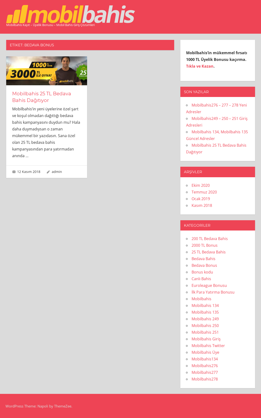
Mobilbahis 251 (205, 332)
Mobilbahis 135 (205, 312)
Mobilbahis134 (205, 359)
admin (57, 171)
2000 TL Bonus (205, 245)
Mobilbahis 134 (205, 305)
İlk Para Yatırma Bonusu (213, 292)
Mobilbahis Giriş (206, 339)
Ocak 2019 (201, 198)
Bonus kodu (202, 272)
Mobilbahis (201, 298)
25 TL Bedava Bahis (209, 252)
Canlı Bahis (201, 278)
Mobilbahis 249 (205, 319)
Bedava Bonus (204, 265)
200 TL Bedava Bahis (210, 238)
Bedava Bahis (203, 258)
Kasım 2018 (202, 205)
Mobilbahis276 (205, 365)
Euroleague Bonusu (209, 285)
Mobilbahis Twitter (208, 345)
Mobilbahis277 (205, 372)
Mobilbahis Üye (205, 352)
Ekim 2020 (201, 185)
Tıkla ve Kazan (200, 66)
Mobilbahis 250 (205, 325)
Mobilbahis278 (205, 379)
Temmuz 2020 (204, 192)
